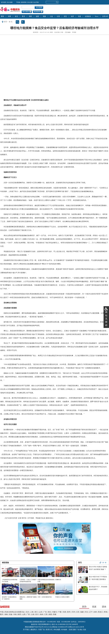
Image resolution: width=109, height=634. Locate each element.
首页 (5, 22)
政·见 (10, 22)
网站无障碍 (106, 318)
